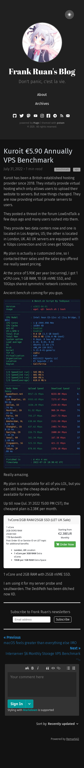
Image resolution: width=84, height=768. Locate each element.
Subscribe (62, 619)
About (42, 94)
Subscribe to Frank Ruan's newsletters (40, 612)
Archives (42, 103)
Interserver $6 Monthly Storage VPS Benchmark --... (43, 653)
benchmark (62, 169)
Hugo (36, 122)
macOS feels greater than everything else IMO (40, 640)
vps (77, 169)
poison (61, 122)
